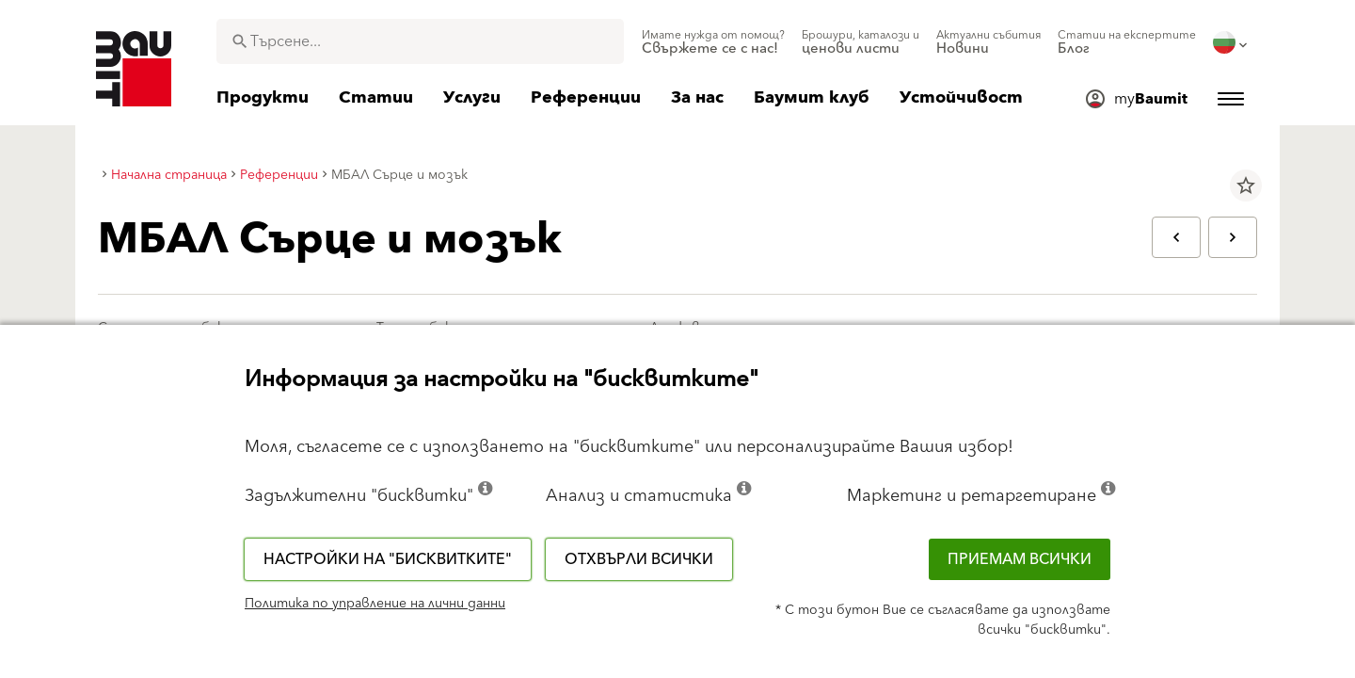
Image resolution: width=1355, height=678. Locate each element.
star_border (1246, 185)
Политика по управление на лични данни (375, 603)
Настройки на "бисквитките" (387, 559)
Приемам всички (1020, 559)
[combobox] (420, 41)
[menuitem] (713, 42)
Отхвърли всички (639, 559)
